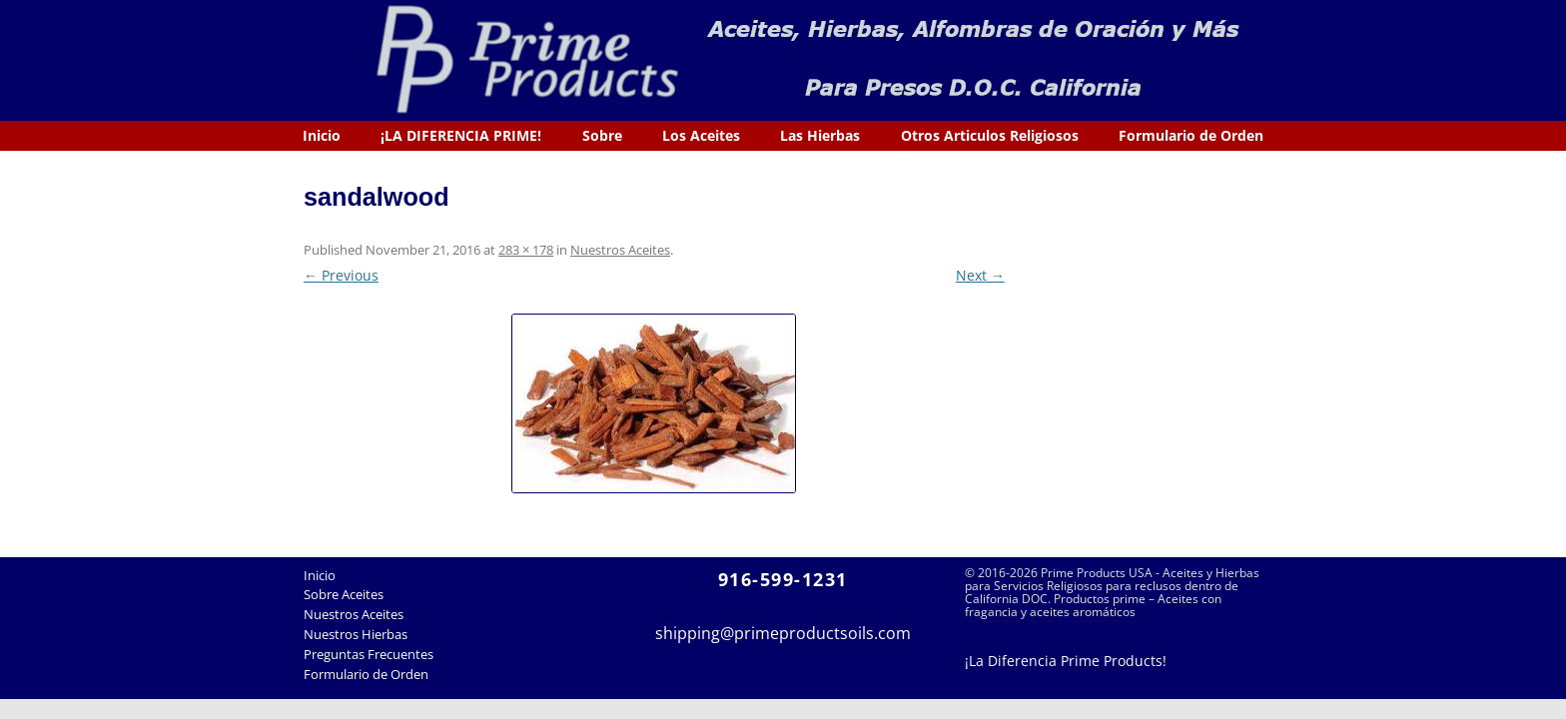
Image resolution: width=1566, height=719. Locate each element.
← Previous (341, 275)
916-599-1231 (783, 579)
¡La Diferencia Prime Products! (1066, 660)
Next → (980, 275)
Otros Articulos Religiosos (990, 135)
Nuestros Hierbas (355, 634)
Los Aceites (701, 135)
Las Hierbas (820, 135)
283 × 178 (525, 250)
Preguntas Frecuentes (368, 654)
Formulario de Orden (1191, 135)
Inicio (322, 135)
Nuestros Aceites (620, 250)
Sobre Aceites (344, 594)
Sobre (602, 135)
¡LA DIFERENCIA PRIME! (461, 135)
